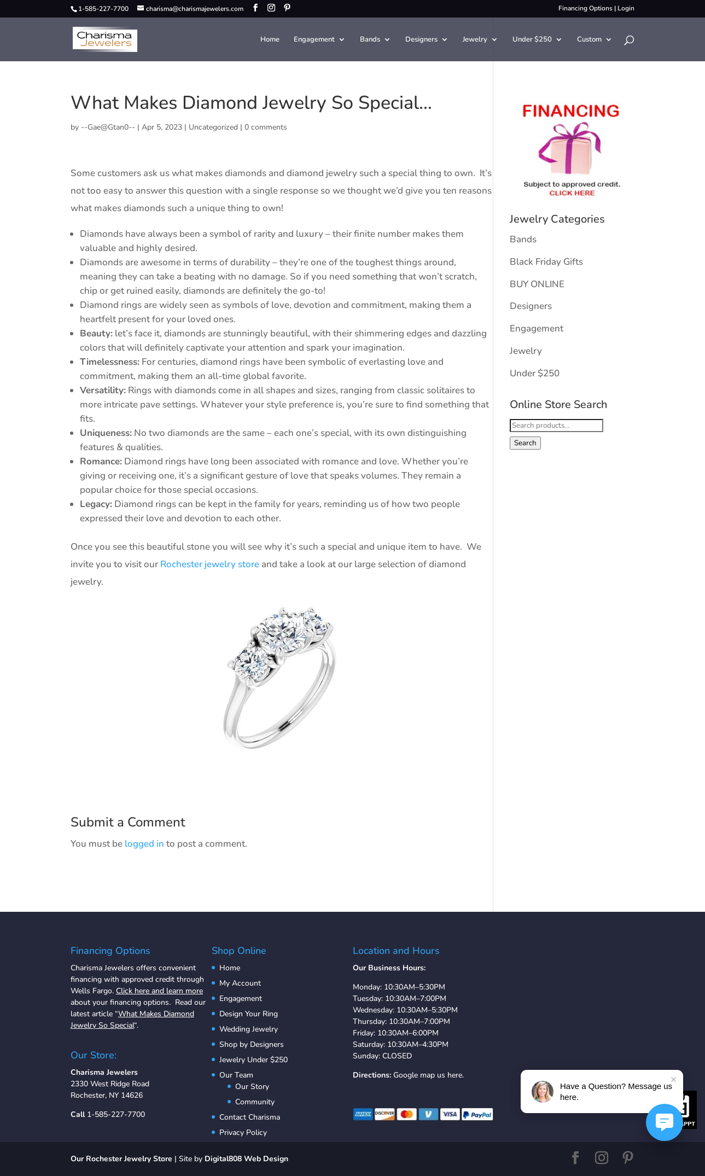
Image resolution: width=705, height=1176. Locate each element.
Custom (589, 40)
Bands (370, 40)
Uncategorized (213, 127)
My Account (240, 983)
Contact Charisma (249, 1117)
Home (269, 40)
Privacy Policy (243, 1132)
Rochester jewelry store (209, 564)
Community (255, 1102)
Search (525, 443)
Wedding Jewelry (248, 1029)
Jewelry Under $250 (253, 1060)
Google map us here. (428, 1075)
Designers (421, 40)
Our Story (252, 1086)
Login (625, 8)
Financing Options (585, 8)
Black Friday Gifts (546, 261)
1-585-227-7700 (116, 1114)
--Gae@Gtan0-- (108, 127)
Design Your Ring (248, 1014)
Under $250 (532, 40)
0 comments (265, 127)
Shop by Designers (251, 1044)
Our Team (236, 1075)
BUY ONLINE (537, 284)
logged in (144, 843)
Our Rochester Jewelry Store (121, 1159)
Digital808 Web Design (246, 1159)
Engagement (314, 40)
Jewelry (475, 40)
